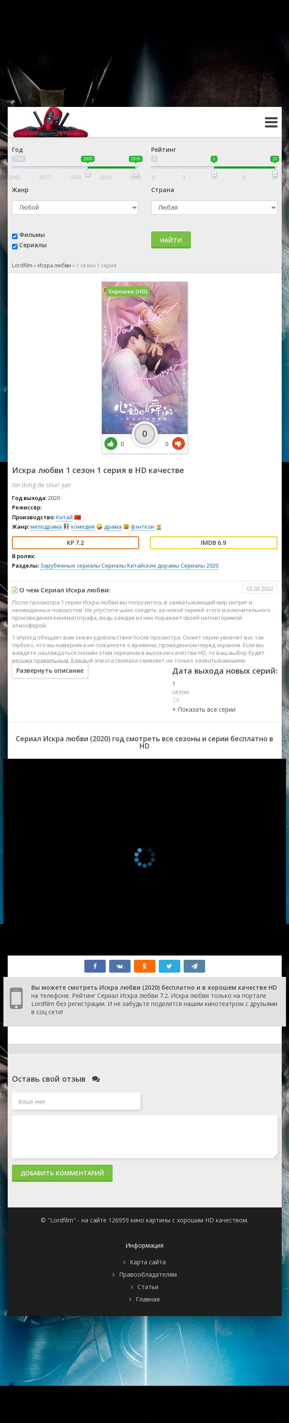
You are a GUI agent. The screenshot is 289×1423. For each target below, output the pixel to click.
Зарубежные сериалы (70, 565)
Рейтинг (163, 149)
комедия (83, 526)
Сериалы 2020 (199, 565)
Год (17, 149)
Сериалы (33, 245)
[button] (203, 709)
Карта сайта (148, 1262)
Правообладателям (148, 1274)
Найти (171, 240)
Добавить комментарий (62, 1173)
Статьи (147, 1287)
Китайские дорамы (153, 565)
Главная (148, 1299)
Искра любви (54, 265)
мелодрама (46, 526)
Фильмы (32, 235)
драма (113, 526)
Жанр (20, 190)
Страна (162, 190)
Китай (64, 517)
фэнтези (142, 526)
